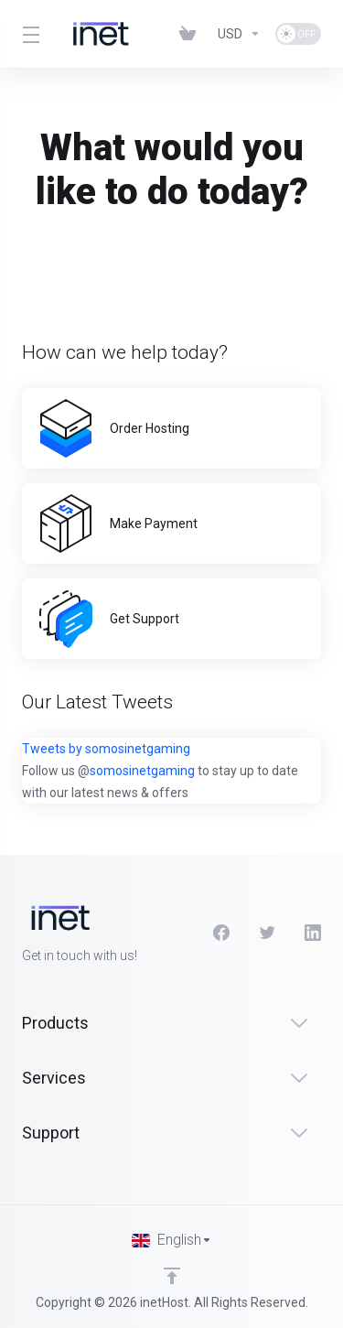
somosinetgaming (142, 770)
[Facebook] (221, 932)
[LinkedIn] (313, 932)
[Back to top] (172, 1275)
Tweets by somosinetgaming (106, 748)
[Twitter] (267, 932)
